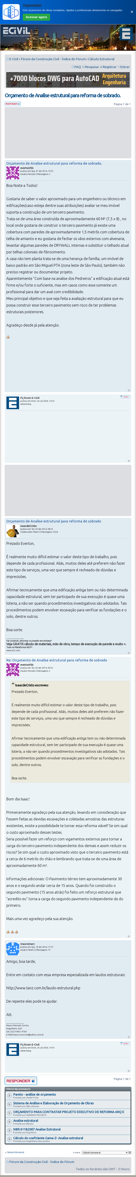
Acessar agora (36, 17)
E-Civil (13, 59)
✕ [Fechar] (131, 12)
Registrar (109, 67)
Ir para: (76, 1152)
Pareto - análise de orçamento (34, 1094)
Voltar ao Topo (129, 390)
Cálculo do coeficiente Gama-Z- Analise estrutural (48, 1138)
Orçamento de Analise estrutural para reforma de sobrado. (62, 95)
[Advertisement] (68, 132)
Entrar (125, 67)
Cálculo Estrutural (101, 59)
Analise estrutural (25, 1120)
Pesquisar (92, 67)
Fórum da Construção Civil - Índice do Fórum (53, 59)
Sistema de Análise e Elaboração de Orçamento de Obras (53, 1103)
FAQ (77, 67)
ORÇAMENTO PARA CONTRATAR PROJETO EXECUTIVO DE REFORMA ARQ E (68, 1112)
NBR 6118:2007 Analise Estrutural (37, 1129)
